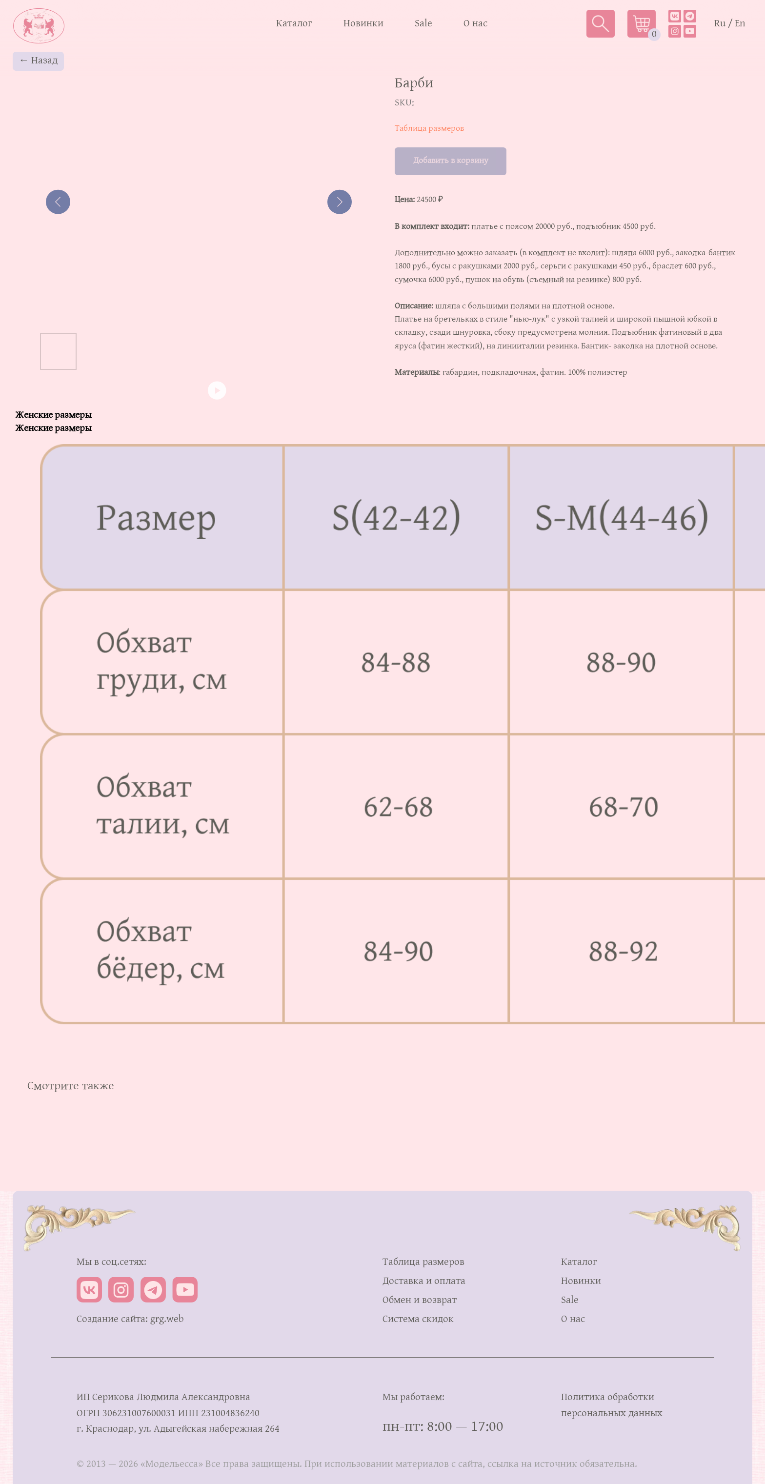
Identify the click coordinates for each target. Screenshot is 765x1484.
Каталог (294, 24)
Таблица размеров (429, 128)
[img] (690, 16)
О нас (475, 24)
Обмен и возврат (419, 1300)
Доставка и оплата (423, 1281)
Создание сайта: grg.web (130, 1319)
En (740, 24)
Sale (423, 24)
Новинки (363, 24)
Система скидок (418, 1319)
